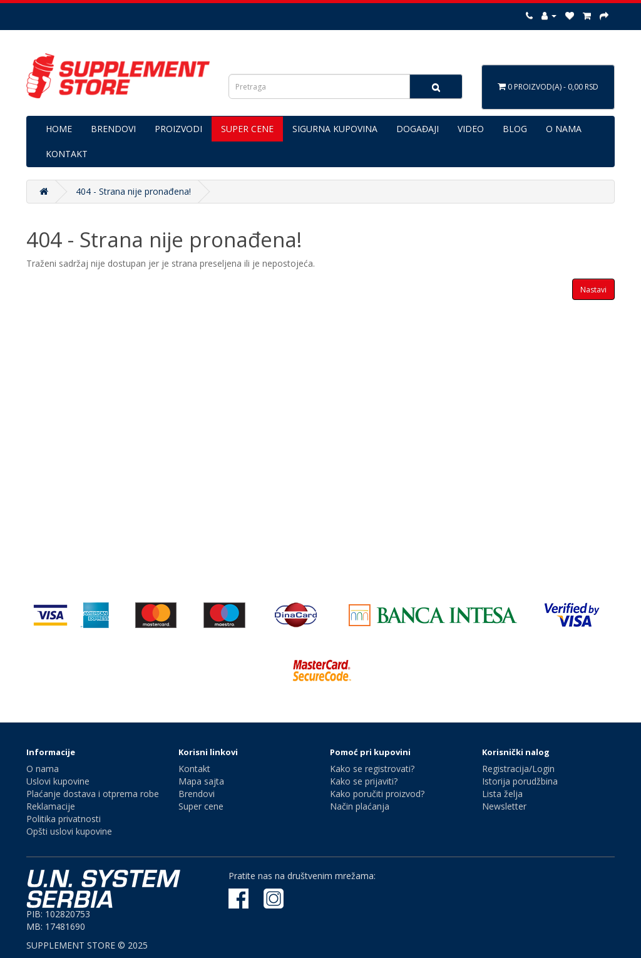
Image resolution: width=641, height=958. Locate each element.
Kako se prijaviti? (363, 781)
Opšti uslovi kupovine (69, 831)
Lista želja (502, 794)
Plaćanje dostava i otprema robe (92, 794)
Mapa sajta (201, 781)
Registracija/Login (518, 769)
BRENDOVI (113, 129)
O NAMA (564, 129)
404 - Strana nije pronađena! (133, 191)
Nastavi (593, 289)
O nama (42, 769)
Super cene (200, 806)
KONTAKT (67, 154)
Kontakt (194, 769)
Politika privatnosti (63, 819)
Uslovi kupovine (58, 781)
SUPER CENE (247, 129)
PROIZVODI (178, 129)
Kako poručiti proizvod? (377, 794)
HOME (59, 129)
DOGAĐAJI (417, 129)
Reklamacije (50, 806)
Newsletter (504, 806)
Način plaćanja (359, 806)
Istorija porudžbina (520, 781)
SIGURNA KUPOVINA (334, 129)
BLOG (515, 129)
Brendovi (196, 794)
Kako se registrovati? (372, 769)
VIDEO (471, 129)
